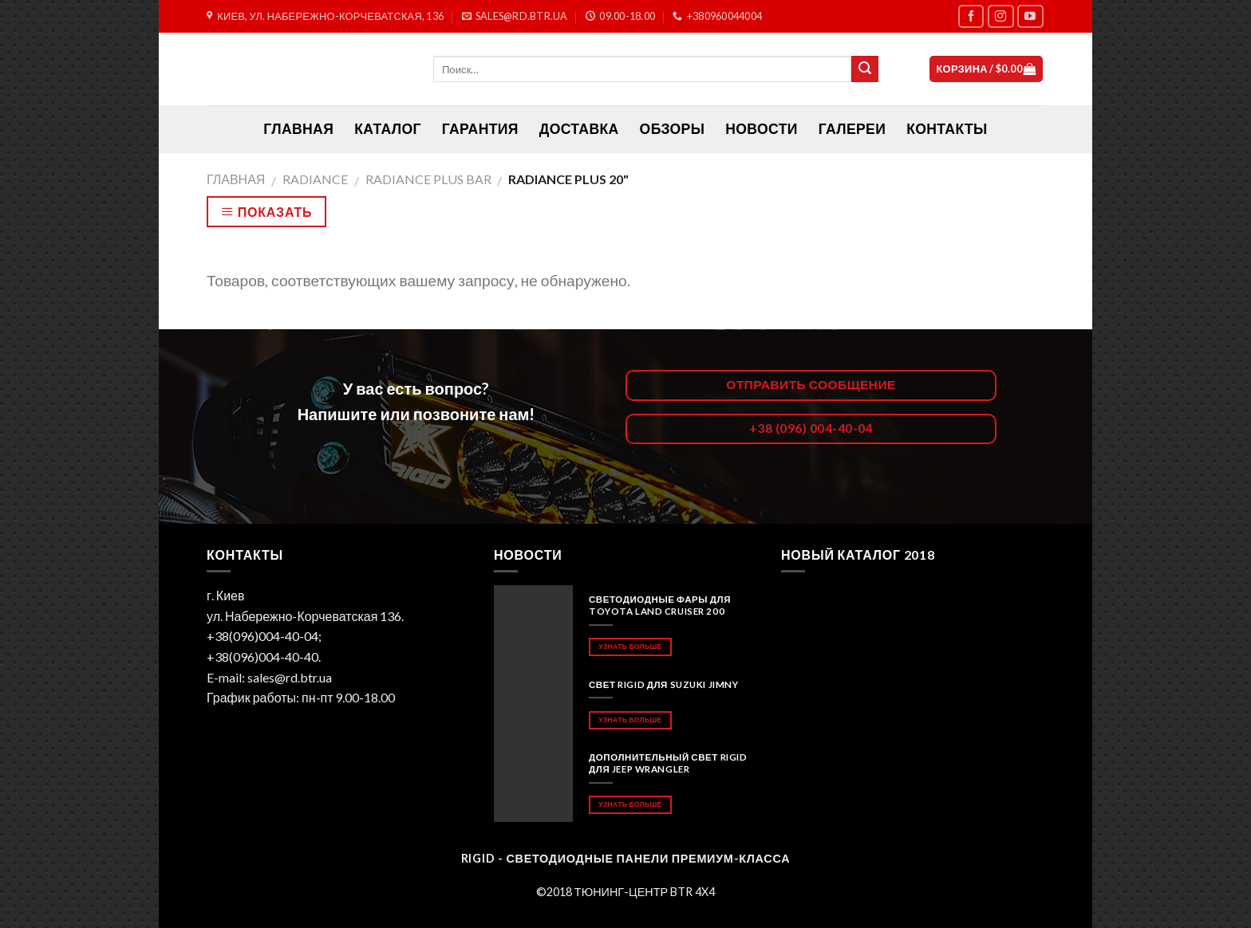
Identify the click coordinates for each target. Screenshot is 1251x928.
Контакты (946, 128)
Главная (236, 179)
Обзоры (672, 128)
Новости (761, 128)
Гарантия (480, 128)
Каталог (387, 128)
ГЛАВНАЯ (298, 128)
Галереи (852, 128)
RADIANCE (315, 179)
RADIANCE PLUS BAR (428, 179)
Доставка (579, 128)
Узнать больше (629, 646)
